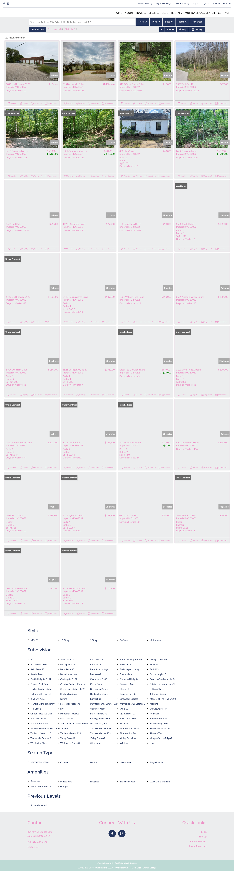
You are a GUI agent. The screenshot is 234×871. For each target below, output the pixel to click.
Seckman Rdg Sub (98, 723)
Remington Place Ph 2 (100, 718)
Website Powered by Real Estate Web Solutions (117, 863)
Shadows (124, 723)
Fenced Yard (66, 781)
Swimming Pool (127, 781)
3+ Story (124, 640)
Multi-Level (155, 640)
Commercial (66, 762)
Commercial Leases (40, 762)
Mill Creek (35, 708)
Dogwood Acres (127, 684)
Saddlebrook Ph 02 (159, 718)
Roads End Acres (128, 718)
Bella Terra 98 (67, 669)
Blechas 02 (95, 674)
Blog (165, 12)
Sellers (154, 12)
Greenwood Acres (99, 689)
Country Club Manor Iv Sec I (163, 679)
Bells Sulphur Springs (130, 669)
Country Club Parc (39, 684)
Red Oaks (154, 713)
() (145, 3)
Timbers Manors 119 (160, 728)
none (152, 743)
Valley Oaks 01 (67, 738)
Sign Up (206, 3)
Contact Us (33, 847)
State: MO (70, 29)
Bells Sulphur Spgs (99, 669)
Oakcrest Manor (98, 708)
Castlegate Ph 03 (98, 679)
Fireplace (94, 781)
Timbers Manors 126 (40, 733)
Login (195, 3)
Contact (224, 12)
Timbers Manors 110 (100, 728)
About (129, 12)
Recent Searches (198, 841)
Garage (64, 786)
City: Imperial (54, 29)
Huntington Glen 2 (99, 694)
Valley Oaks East (128, 738)
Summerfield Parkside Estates (45, 728)
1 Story (34, 639)
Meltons (154, 703)
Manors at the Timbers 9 (42, 703)
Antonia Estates (98, 659)
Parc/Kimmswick (98, 713)
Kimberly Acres (38, 698)
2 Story (93, 640)
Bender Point (36, 674)
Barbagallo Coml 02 (70, 664)
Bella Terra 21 (157, 664)
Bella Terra (95, 664)
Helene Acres (126, 689)
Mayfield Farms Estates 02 (103, 703)
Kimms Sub (95, 698)
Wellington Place (38, 743)
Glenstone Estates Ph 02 (72, 689)
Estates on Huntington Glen (163, 684)
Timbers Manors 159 (100, 733)
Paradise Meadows (69, 713)
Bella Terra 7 (126, 664)
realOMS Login (135, 868)
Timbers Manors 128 (70, 733)
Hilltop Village (157, 689)
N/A (62, 708)
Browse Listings (149, 868)
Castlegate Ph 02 (68, 679)
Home (118, 12)
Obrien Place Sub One (41, 713)
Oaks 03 (124, 708)
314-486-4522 (224, 3)
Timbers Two (156, 733)
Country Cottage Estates (72, 684)
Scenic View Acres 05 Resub (74, 723)
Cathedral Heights (129, 679)
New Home (125, 762)
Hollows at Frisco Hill (40, 694)
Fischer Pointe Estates (41, 689)
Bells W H (155, 669)
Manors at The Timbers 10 (163, 698)
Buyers (141, 12)
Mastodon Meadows (70, 703)
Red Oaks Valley (38, 718)
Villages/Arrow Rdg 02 (161, 738)
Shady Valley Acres (159, 723)
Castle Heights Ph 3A (40, 679)
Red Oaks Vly (67, 718)
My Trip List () (182, 3)
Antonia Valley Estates (131, 659)
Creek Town (96, 684)
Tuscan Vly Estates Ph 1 (42, 738)
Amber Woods (67, 659)
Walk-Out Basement (160, 781)
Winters (124, 743)
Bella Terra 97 (37, 669)
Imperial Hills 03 (128, 694)
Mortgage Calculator (200, 12)
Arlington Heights (158, 659)
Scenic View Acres (39, 723)
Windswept (95, 743)
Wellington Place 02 (70, 743)
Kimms (63, 698)
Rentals (176, 12)
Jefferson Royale (158, 694)
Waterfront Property (40, 786)
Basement (35, 781)
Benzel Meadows (68, 674)
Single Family (156, 762)
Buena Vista (126, 674)
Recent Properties (198, 846)
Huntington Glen (68, 694)
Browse (38, 805)
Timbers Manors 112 (130, 728)
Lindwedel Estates (129, 698)
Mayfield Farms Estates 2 (132, 703)
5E (31, 659)
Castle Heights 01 (159, 674)
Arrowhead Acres (38, 664)
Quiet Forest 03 (128, 713)
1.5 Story (64, 640)
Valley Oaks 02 (97, 738)
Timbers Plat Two (128, 733)
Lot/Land (94, 762)
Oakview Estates (158, 708)
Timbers (64, 728)
